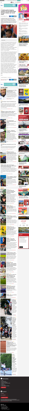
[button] (1, 2)
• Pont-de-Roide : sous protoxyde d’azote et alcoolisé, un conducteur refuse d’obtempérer (23, 31)
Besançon (8, 189)
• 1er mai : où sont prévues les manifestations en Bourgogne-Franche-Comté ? (23, 34)
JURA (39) (8, 215)
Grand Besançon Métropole (13, 355)
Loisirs (2, 143)
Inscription (21, 119)
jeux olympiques (9, 77)
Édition (16, 2)
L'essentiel (23, 21)
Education (11, 341)
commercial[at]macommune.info (4, 395)
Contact (2, 380)
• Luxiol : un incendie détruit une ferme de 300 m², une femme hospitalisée (23, 29)
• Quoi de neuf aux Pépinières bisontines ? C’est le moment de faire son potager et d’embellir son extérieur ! (23, 26)
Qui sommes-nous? (3, 381)
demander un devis (4, 397)
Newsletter (3, 387)
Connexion (26, 119)
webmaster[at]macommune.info (4, 401)
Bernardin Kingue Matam (4, 77)
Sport (2, 8)
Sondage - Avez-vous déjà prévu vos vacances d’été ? (23, 237)
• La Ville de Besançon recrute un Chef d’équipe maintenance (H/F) (23, 23)
